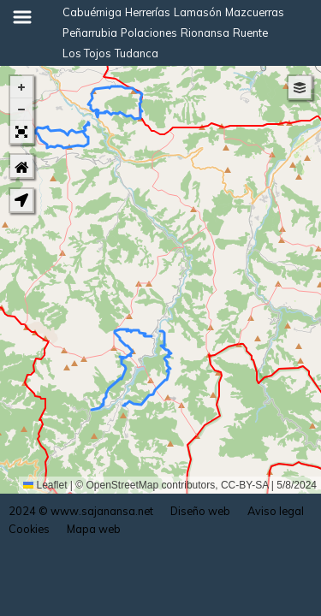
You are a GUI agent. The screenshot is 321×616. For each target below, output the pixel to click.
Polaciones (149, 32)
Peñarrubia (89, 32)
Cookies (29, 529)
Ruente (250, 32)
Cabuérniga (92, 12)
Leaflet (45, 485)
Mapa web (94, 529)
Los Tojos (86, 53)
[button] (21, 87)
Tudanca (136, 53)
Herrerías (147, 12)
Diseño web (200, 511)
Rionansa (205, 32)
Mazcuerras (254, 12)
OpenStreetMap (122, 485)
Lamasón (198, 12)
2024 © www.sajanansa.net (81, 511)
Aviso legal (275, 511)
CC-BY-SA (245, 485)
